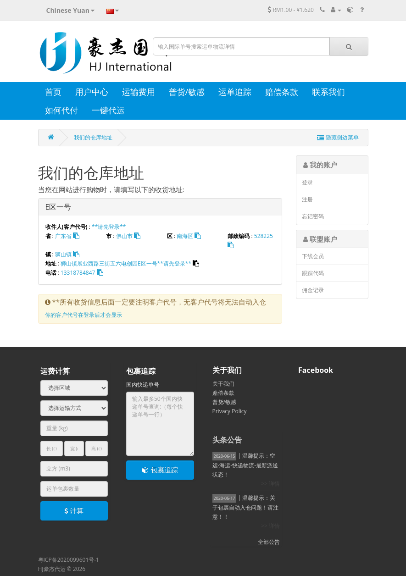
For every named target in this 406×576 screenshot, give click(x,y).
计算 (73, 510)
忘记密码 (313, 216)
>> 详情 (270, 483)
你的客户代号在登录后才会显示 (83, 315)
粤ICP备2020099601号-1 (68, 560)
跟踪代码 (313, 273)
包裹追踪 (160, 469)
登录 (307, 182)
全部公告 (269, 542)
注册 (307, 199)
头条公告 (227, 440)
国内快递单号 (142, 384)
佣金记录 (313, 290)
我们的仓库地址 (93, 137)
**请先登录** (109, 227)
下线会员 (313, 256)
